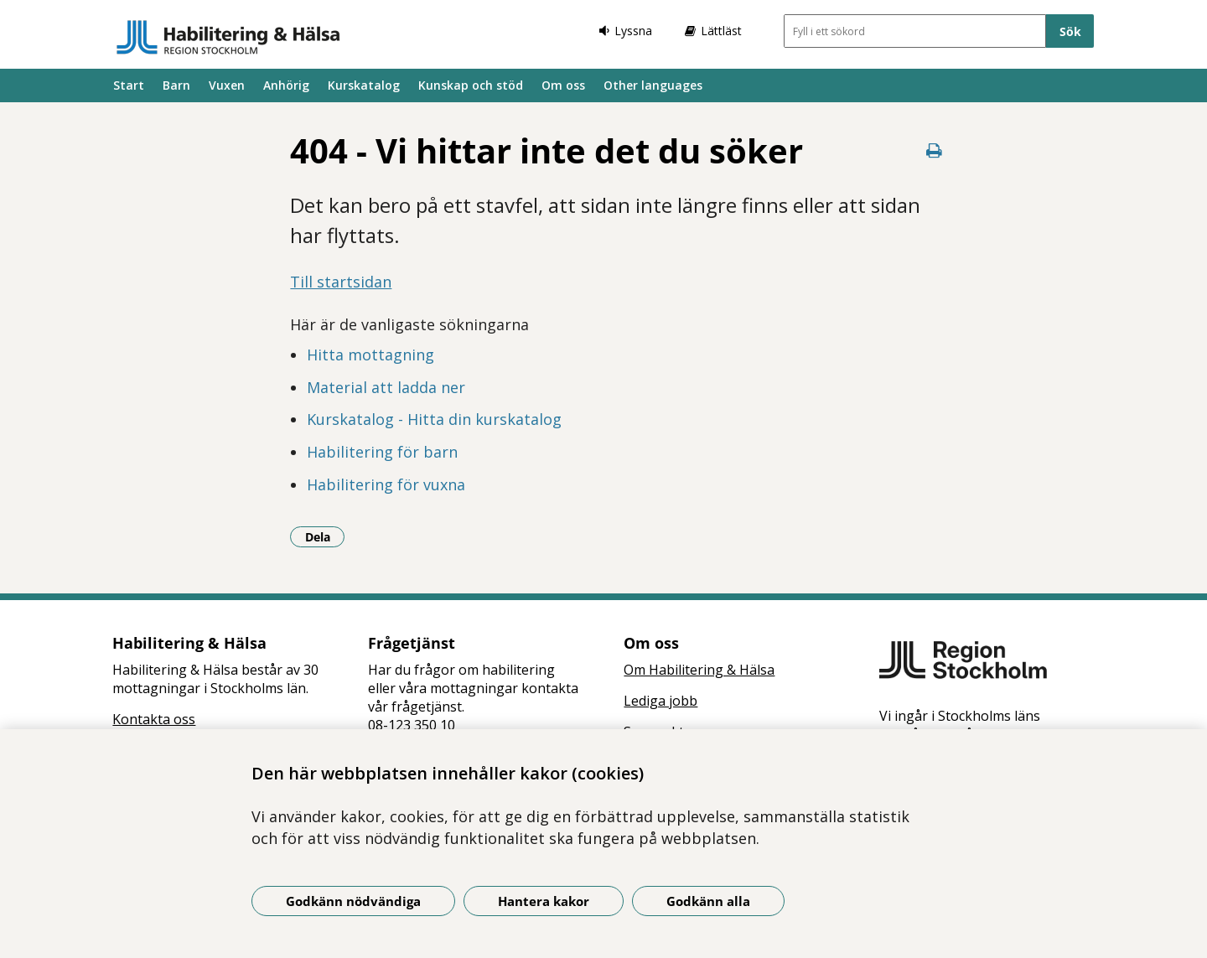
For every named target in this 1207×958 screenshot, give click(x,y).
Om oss (563, 85)
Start (128, 85)
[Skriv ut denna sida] (934, 150)
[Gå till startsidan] (228, 37)
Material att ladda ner (386, 387)
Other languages (653, 85)
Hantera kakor (543, 901)
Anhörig (286, 85)
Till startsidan (340, 282)
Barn (176, 85)
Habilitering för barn (382, 452)
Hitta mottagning (370, 354)
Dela (325, 536)
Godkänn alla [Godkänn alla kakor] (708, 901)
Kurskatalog (364, 85)
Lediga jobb (660, 700)
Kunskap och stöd (470, 85)
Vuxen (227, 85)
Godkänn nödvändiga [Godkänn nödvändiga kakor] (353, 901)
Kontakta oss (153, 719)
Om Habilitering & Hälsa (699, 669)
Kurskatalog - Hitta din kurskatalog (434, 419)
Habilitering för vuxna (386, 484)
